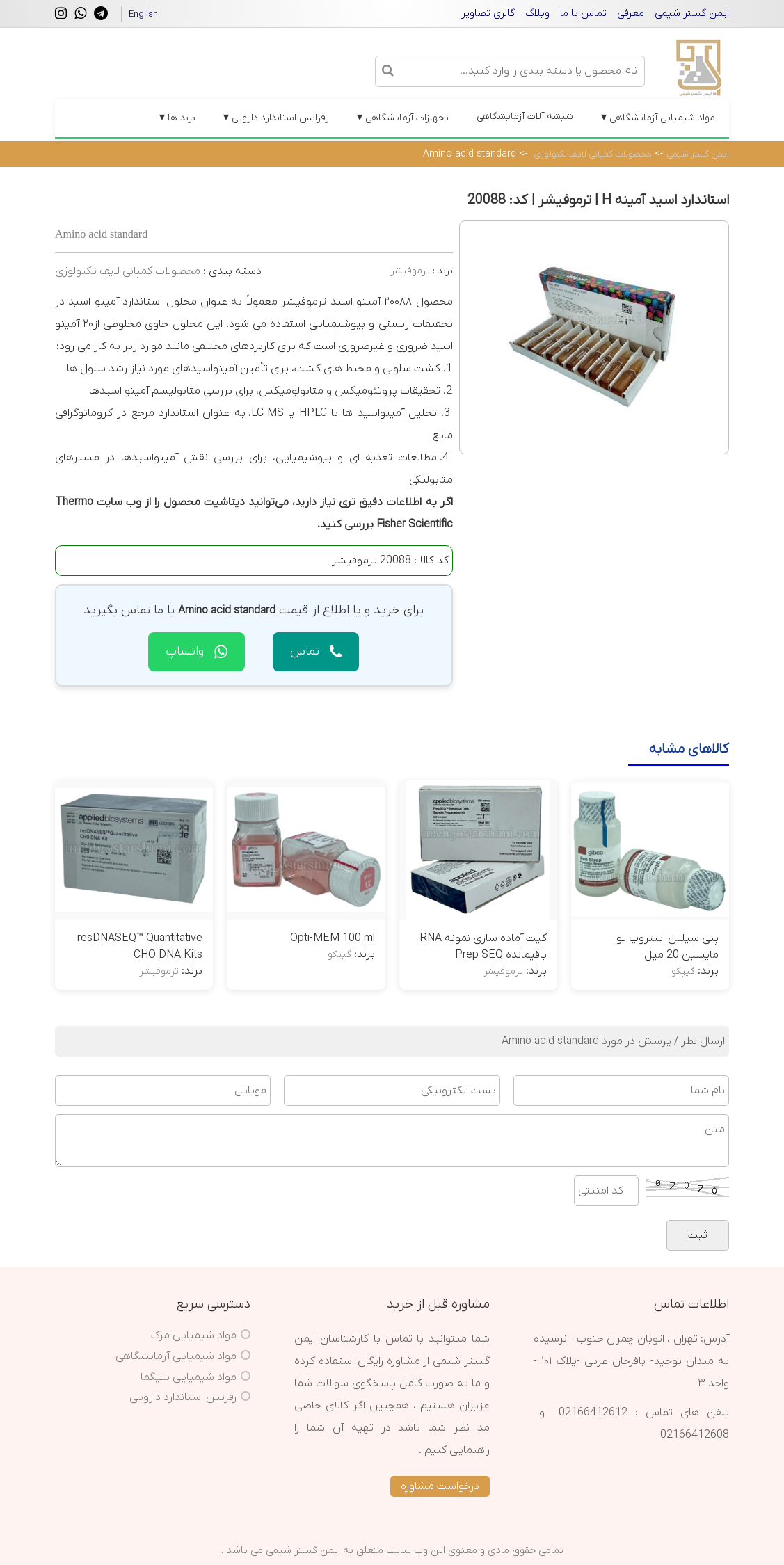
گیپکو (683, 971)
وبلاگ (537, 13)
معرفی (630, 13)
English (143, 14)
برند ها (177, 118)
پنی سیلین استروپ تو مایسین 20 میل (667, 946)
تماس (316, 651)
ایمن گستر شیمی (692, 13)
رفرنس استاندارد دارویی (183, 1397)
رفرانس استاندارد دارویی (276, 118)
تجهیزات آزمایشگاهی (403, 118)
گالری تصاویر (488, 13)
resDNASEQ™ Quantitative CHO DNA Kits (139, 946)
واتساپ (196, 651)
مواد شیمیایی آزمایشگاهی (658, 118)
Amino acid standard (469, 154)
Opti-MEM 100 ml (332, 938)
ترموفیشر (410, 271)
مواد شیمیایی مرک (194, 1335)
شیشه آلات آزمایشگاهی (525, 116)
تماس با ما (583, 13)
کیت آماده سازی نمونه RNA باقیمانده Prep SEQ (483, 946)
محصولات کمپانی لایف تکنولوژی (593, 154)
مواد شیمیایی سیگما (189, 1377)
